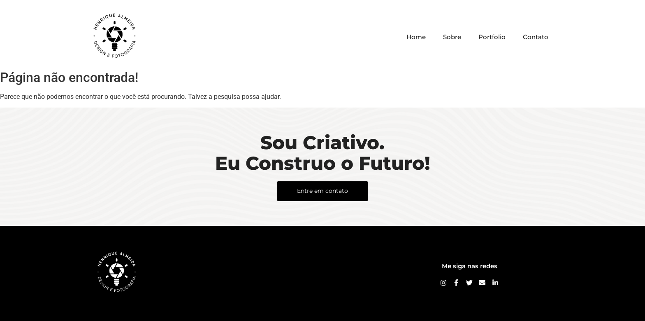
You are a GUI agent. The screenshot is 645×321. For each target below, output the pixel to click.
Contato (535, 37)
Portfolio (492, 37)
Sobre (452, 37)
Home (416, 37)
